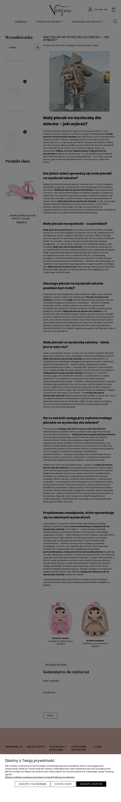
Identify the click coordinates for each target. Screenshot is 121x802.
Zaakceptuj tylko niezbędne (32, 784)
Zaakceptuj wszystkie (91, 784)
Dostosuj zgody (63, 784)
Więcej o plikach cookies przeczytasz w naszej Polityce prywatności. (40, 777)
